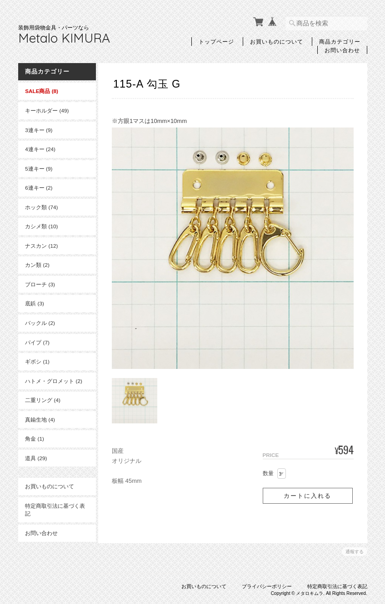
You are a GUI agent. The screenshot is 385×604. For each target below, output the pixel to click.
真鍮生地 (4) (40, 419)
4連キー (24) (40, 149)
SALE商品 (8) (41, 91)
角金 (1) (34, 439)
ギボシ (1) (37, 361)
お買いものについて (276, 41)
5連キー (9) (38, 168)
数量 (268, 471)
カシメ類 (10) (41, 226)
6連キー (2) (38, 188)
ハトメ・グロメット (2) (53, 380)
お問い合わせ (342, 50)
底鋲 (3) (34, 303)
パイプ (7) (37, 342)
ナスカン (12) (41, 245)
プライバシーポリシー (267, 584)
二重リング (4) (42, 400)
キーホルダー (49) (47, 110)
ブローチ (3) (40, 284)
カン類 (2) (37, 265)
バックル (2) (40, 323)
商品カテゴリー (339, 41)
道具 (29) (36, 458)
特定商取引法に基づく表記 (52, 510)
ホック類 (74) (41, 207)
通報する (354, 549)
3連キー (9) (38, 130)
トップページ (216, 41)
